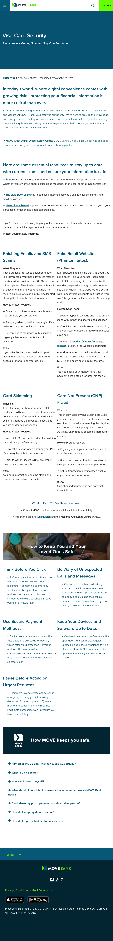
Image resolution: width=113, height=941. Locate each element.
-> (4, 194)
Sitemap (13, 855)
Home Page (9, 78)
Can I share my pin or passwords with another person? (45, 803)
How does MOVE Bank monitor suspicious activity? (43, 764)
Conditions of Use (26, 890)
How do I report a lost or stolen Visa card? (37, 821)
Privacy (9, 890)
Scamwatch (44, 516)
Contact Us (45, 890)
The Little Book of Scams (20, 194)
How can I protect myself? (27, 781)
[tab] (56, 763)
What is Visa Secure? (24, 772)
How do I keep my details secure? (32, 812)
